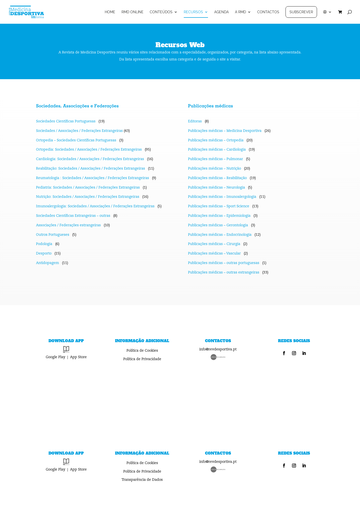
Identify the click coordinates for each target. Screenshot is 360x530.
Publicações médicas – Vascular (214, 253)
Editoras (195, 121)
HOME (110, 12)
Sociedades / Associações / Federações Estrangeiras (79, 131)
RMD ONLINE (133, 12)
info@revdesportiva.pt (217, 349)
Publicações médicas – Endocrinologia (220, 235)
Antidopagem (47, 263)
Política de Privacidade (142, 359)
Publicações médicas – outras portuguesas (223, 263)
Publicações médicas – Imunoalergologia (222, 197)
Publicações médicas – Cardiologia (217, 149)
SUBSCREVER (301, 12)
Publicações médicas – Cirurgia (214, 244)
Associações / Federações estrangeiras (68, 225)
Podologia (44, 244)
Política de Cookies (142, 350)
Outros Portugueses (52, 235)
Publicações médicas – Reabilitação (217, 178)
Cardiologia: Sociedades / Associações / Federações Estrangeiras (90, 159)
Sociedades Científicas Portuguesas (66, 121)
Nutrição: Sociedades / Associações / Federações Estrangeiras (87, 197)
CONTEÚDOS (161, 12)
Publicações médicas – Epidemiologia (219, 216)
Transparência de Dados (142, 480)
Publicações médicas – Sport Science (218, 206)
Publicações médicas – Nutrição (214, 168)
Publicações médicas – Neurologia (216, 187)
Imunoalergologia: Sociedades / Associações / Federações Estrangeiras (95, 206)
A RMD (240, 12)
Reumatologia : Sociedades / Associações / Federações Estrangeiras (92, 178)
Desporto (44, 253)
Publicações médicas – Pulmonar (215, 159)
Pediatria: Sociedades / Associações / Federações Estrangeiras (88, 187)
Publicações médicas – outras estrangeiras (223, 272)
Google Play (55, 357)
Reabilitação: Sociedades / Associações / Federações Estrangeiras (90, 168)
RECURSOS (193, 12)
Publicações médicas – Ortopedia (216, 140)
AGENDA (221, 12)
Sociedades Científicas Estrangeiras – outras (73, 216)
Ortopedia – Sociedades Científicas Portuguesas (76, 140)
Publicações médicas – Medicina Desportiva (225, 131)
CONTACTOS (268, 12)
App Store (78, 357)
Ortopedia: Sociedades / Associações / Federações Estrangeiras (89, 149)
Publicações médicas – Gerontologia (218, 225)
